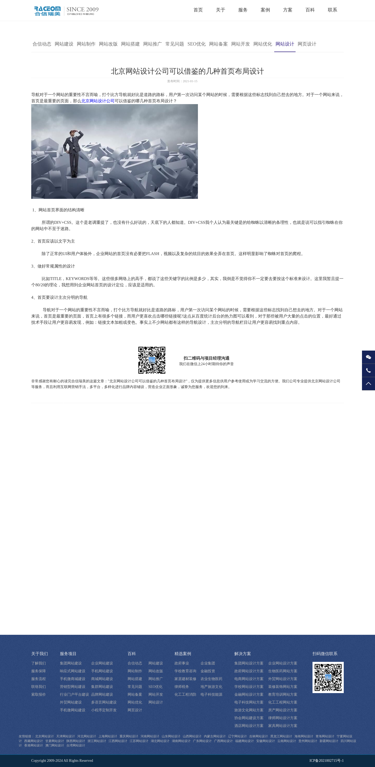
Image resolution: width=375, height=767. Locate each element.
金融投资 (208, 671)
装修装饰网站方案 (282, 687)
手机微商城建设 (72, 679)
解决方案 (242, 653)
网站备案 (218, 44)
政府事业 (181, 663)
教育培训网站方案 (282, 694)
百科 (132, 653)
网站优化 (262, 44)
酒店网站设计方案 (249, 726)
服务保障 (38, 671)
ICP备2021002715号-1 (327, 761)
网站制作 (86, 44)
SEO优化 (197, 44)
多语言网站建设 (104, 702)
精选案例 (182, 653)
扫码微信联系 (325, 653)
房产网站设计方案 (282, 710)
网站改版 (108, 44)
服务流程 (38, 679)
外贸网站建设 (71, 702)
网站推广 (152, 44)
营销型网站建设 (72, 687)
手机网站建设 (102, 671)
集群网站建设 (102, 687)
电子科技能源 (211, 694)
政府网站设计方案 (249, 671)
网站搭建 (130, 44)
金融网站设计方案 (249, 694)
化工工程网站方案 (282, 702)
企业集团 (208, 663)
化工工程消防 (185, 694)
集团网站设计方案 (249, 663)
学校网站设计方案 (249, 687)
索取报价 (38, 694)
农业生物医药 (211, 679)
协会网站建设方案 (249, 718)
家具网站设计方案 (282, 726)
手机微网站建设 (72, 710)
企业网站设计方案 (282, 663)
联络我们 (38, 687)
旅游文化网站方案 (249, 710)
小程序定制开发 (104, 710)
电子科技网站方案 (249, 702)
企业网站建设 (102, 663)
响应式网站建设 (72, 671)
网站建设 (64, 44)
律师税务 (181, 687)
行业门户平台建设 (74, 694)
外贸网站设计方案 (282, 679)
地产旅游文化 (211, 687)
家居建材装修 (185, 679)
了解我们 (38, 663)
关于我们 (39, 653)
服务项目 (68, 653)
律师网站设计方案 (282, 718)
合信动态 (42, 44)
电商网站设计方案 (249, 679)
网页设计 (307, 44)
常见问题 (174, 44)
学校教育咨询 (185, 671)
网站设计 (285, 44)
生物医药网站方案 (282, 671)
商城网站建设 (102, 679)
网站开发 (240, 44)
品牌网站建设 (102, 694)
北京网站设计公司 (98, 101)
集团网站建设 (71, 663)
